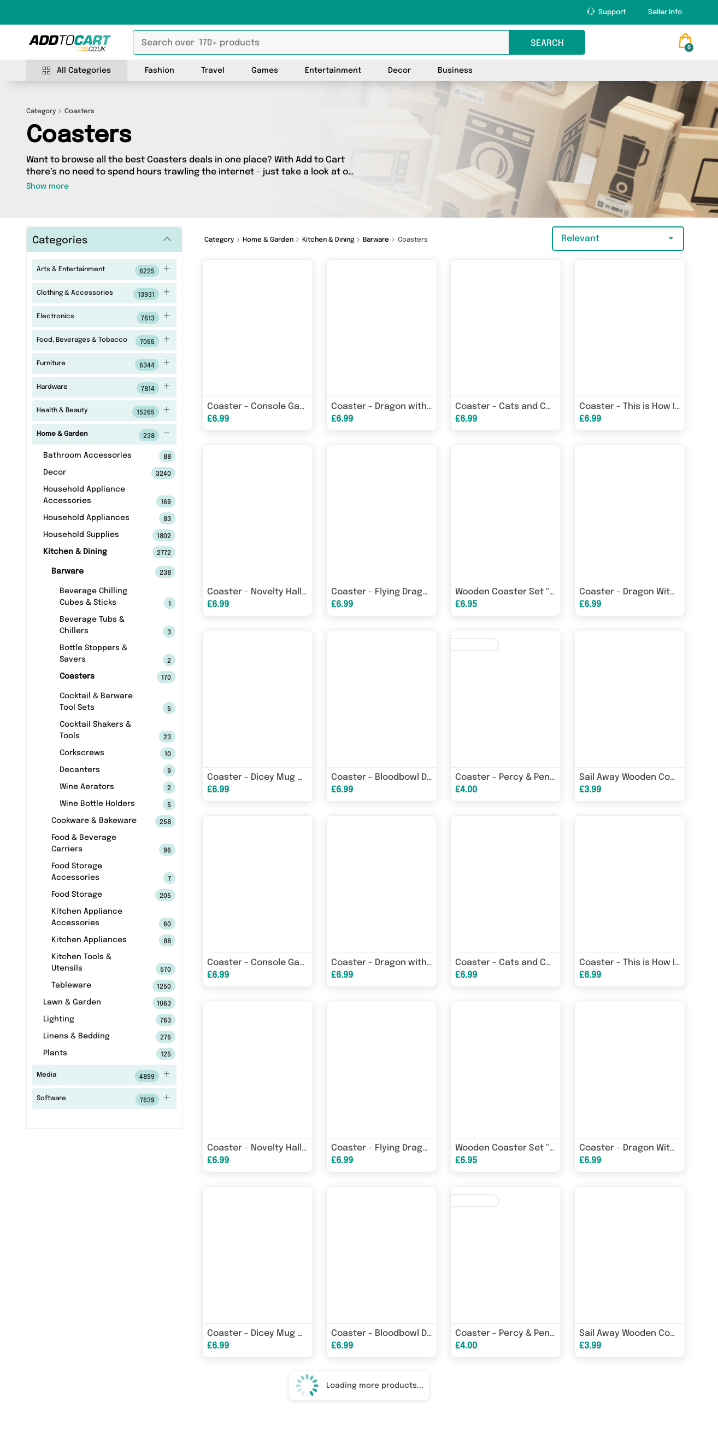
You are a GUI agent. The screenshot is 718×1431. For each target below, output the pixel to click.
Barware (96, 572)
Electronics (103, 318)
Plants (92, 1054)
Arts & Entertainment (103, 271)
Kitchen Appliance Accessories (96, 919)
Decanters (101, 770)
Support (606, 12)
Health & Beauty (103, 412)
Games (264, 70)
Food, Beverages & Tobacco (103, 341)
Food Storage (96, 895)
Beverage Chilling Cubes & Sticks (101, 598)
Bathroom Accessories (92, 456)
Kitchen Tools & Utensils (96, 964)
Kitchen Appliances (96, 940)
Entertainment (333, 70)
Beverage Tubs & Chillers (101, 627)
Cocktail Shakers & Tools (101, 732)
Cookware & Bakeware (96, 821)
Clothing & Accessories (103, 294)
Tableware (96, 986)
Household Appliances (92, 518)
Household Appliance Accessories (92, 496)
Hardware (103, 388)
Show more (47, 186)
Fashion (159, 70)
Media (103, 1076)
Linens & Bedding (92, 1037)
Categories (59, 241)
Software (103, 1100)
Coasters (101, 677)
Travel (213, 70)
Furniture (103, 365)
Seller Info (665, 12)
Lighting (92, 1020)
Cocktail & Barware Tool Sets (101, 703)
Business (455, 70)
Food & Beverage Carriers (96, 845)
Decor (399, 70)
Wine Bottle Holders (101, 804)
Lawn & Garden (92, 1003)
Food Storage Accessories (96, 873)
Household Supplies (92, 535)
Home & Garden (103, 435)
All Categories (77, 71)
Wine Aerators (101, 787)
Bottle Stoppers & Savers (101, 655)
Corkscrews (101, 753)
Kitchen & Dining (92, 552)
